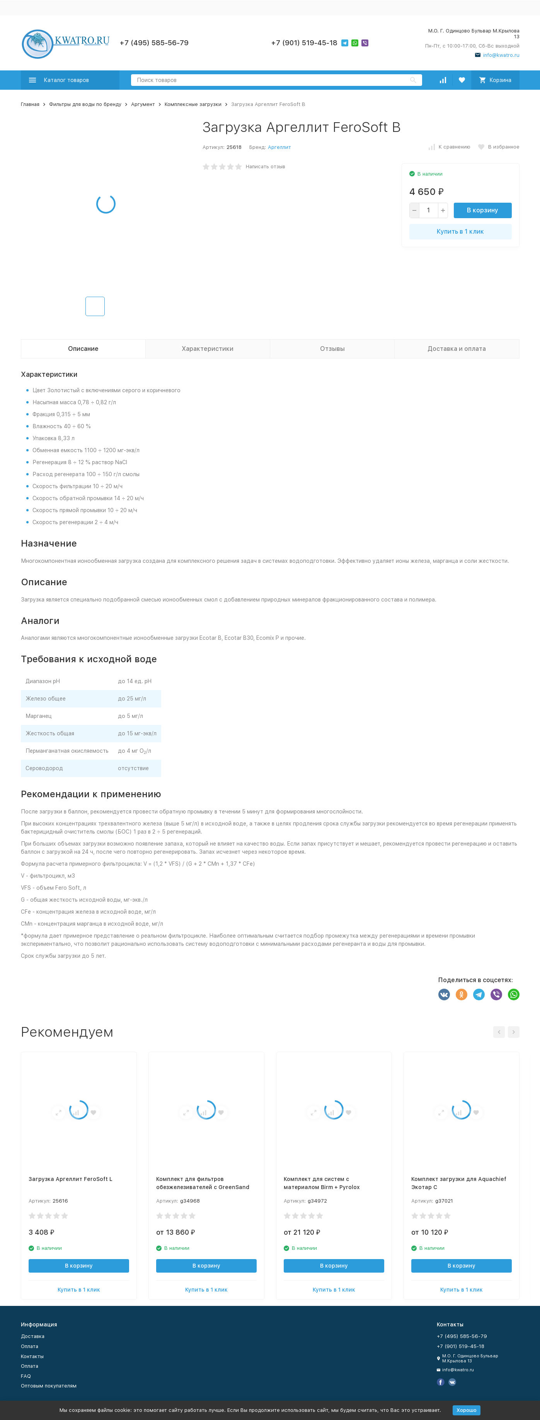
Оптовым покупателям (49, 1386)
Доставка (32, 1336)
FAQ (26, 1376)
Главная (30, 104)
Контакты (32, 1356)
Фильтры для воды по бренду (85, 104)
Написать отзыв (265, 166)
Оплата (29, 1346)
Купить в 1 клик (460, 231)
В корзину (482, 210)
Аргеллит (279, 147)
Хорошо (467, 1410)
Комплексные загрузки (193, 104)
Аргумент (143, 104)
